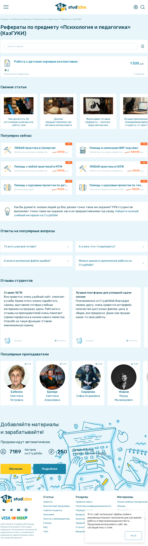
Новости (48, 502)
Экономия (48, 514)
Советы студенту (52, 510)
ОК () (133, 535)
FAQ (45, 527)
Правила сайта (84, 502)
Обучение (15, 468)
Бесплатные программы (56, 506)
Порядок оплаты (85, 510)
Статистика (82, 527)
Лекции (121, 506)
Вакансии (81, 531)
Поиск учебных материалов (132, 502)
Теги (45, 531)
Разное (47, 523)
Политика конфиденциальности (93, 506)
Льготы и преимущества (56, 518)
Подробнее (49, 468)
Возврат (80, 514)
